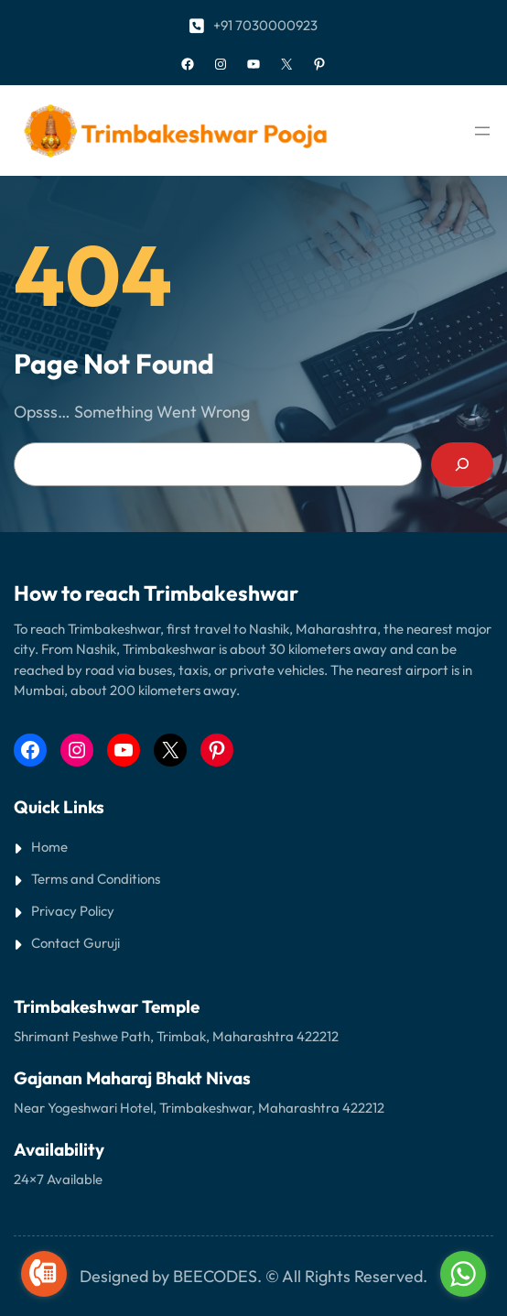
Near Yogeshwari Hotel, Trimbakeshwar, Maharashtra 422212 (199, 1107)
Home (49, 846)
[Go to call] (44, 1274)
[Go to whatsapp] (463, 1274)
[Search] (462, 464)
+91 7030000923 (265, 25)
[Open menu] (482, 131)
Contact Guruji (75, 943)
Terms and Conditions (95, 878)
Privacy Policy (72, 910)
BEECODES (215, 1276)
